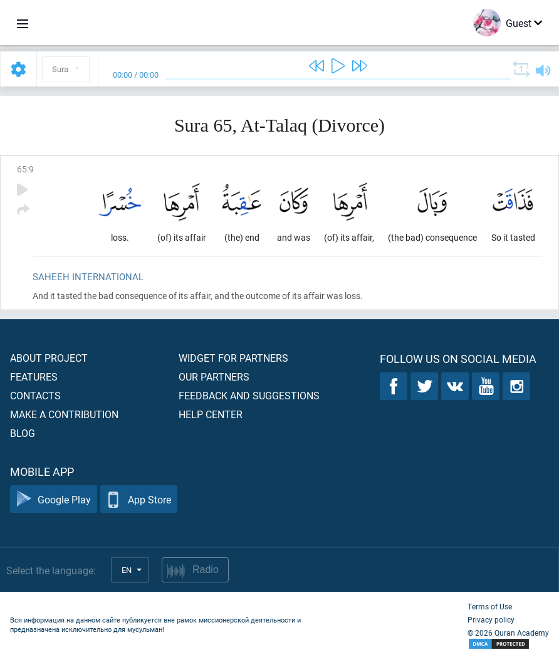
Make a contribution (64, 414)
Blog (22, 432)
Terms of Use (490, 606)
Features (34, 376)
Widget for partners (233, 357)
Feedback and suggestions (249, 395)
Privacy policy (491, 619)
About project (49, 357)
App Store (139, 499)
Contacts (35, 395)
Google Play (53, 499)
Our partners (214, 376)
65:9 (25, 169)
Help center (211, 414)
